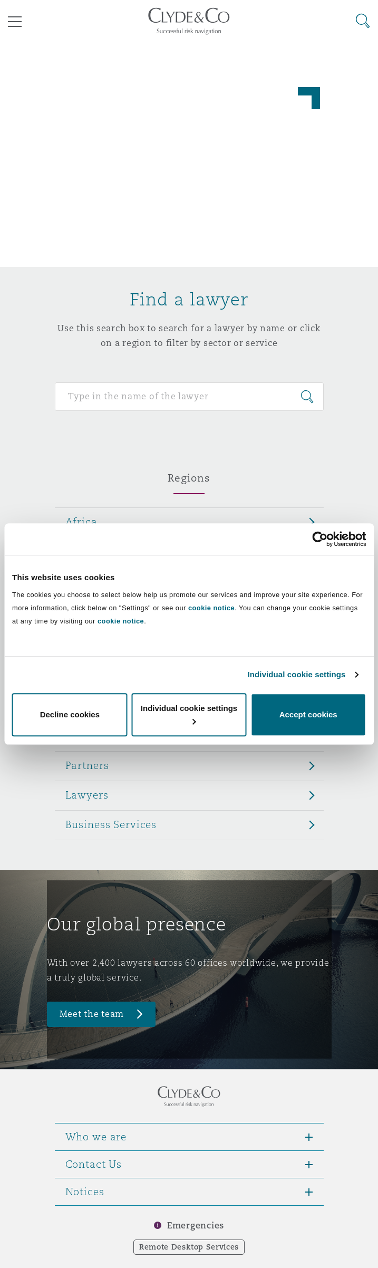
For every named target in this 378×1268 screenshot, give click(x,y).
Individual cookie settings (297, 674)
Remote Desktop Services (189, 1247)
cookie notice (211, 608)
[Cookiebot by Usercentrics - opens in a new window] (320, 539)
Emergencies (195, 1225)
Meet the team (92, 1014)
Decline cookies (70, 714)
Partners (87, 765)
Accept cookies (308, 714)
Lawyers (87, 795)
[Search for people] (189, 396)
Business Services (111, 824)
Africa (81, 521)
